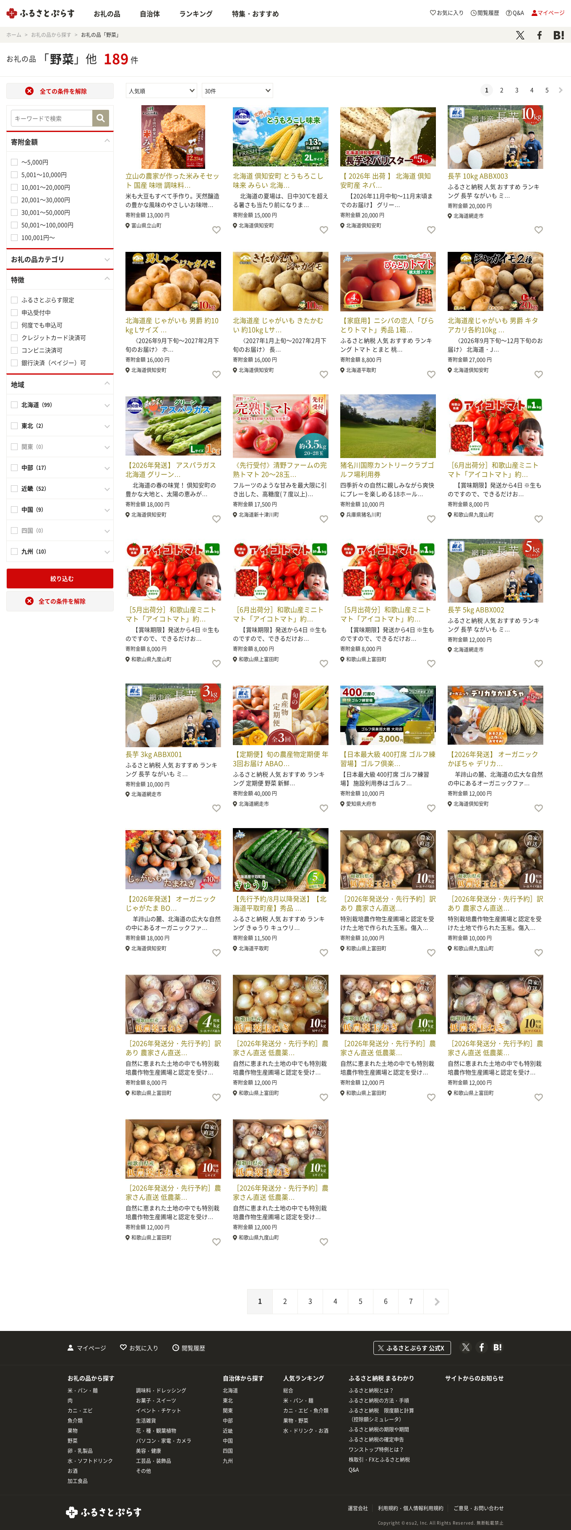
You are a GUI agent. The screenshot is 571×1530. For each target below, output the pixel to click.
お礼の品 (107, 13)
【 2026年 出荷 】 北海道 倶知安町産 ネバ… (385, 180)
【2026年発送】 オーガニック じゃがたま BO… (170, 903)
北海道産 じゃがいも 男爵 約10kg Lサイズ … (172, 324)
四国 (228, 1451)
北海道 (230, 1390)
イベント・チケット (158, 1410)
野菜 (73, 1441)
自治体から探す (243, 1378)
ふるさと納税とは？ (371, 1390)
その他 (143, 1471)
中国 (228, 1441)
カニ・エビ (80, 1410)
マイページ (91, 1348)
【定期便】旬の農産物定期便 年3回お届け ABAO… (281, 758)
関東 (228, 1410)
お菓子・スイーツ (156, 1400)
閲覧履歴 (193, 1348)
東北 (228, 1400)
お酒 (73, 1471)
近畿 (228, 1430)
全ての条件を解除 (63, 91)
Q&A (354, 1469)
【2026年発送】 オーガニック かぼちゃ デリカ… (493, 758)
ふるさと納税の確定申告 (376, 1439)
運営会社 (358, 1508)
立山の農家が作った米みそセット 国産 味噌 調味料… (172, 180)
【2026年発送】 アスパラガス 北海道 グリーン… (170, 469)
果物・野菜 (295, 1420)
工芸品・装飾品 (153, 1461)
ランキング (196, 13)
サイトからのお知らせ (474, 1378)
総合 (288, 1390)
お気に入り (144, 1348)
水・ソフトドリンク (90, 1461)
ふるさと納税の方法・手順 (379, 1400)
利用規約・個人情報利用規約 (410, 1508)
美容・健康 (148, 1451)
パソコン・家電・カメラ (163, 1441)
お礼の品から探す (91, 1378)
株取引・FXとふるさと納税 (379, 1459)
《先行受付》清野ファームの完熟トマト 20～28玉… (280, 469)
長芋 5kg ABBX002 (476, 609)
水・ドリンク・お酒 (306, 1430)
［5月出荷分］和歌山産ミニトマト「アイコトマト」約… (170, 614)
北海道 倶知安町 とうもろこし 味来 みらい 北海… (278, 180)
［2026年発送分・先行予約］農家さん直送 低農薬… (281, 1047)
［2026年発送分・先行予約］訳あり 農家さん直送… (388, 903)
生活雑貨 (146, 1420)
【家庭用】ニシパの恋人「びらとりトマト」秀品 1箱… (387, 324)
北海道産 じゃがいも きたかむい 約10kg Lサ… (278, 324)
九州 (228, 1461)
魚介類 (75, 1420)
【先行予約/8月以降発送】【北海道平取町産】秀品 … (279, 903)
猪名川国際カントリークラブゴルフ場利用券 (387, 469)
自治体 (150, 13)
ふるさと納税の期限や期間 (379, 1429)
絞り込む (62, 578)
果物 (73, 1430)
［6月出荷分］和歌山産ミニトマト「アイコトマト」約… (493, 469)
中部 (228, 1420)
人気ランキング (303, 1378)
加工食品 (78, 1481)
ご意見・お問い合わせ (479, 1508)
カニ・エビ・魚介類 (306, 1410)
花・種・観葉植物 (156, 1430)
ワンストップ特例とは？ (376, 1449)
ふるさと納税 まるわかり (382, 1378)
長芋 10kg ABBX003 (478, 176)
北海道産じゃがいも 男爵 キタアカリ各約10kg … (493, 324)
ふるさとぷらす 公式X (415, 1348)
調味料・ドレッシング (161, 1390)
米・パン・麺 (83, 1390)
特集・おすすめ (255, 13)
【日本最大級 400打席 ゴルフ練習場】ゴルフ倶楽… (387, 758)
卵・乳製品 (80, 1451)
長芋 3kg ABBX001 (153, 754)
